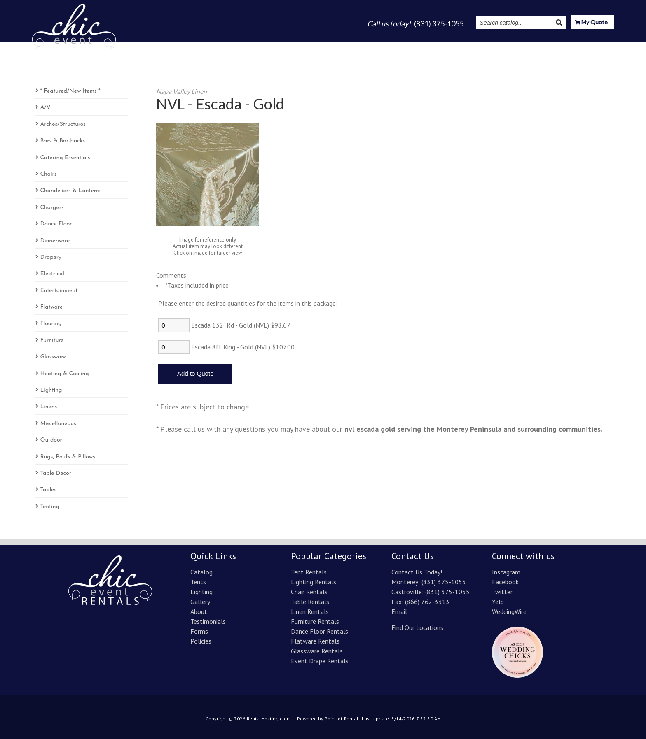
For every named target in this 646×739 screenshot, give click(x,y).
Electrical (52, 274)
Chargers (51, 208)
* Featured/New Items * (70, 91)
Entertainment (58, 291)
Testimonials (471, 46)
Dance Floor (56, 224)
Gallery (402, 46)
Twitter (502, 592)
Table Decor (55, 473)
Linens (48, 407)
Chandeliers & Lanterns (70, 191)
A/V (45, 108)
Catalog (308, 46)
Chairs (48, 174)
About (432, 46)
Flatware (51, 307)
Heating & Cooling (64, 374)
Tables (48, 490)
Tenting (49, 507)
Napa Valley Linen (181, 91)
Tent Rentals (309, 572)
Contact (600, 46)
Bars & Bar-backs (62, 141)
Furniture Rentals (315, 621)
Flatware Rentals (315, 641)
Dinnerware (55, 241)
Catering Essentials (65, 158)
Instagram (515, 46)
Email (399, 611)
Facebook (505, 582)
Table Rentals (310, 601)
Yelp (498, 601)
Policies (200, 641)
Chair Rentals (309, 592)
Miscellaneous (58, 424)
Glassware (53, 357)
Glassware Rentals (317, 651)
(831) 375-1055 (443, 582)
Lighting (369, 46)
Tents (338, 46)
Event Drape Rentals (320, 661)
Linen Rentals (310, 611)
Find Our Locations (417, 627)
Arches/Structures (62, 124)
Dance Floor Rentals (319, 631)
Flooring (50, 324)
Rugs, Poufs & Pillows (67, 457)
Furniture (51, 340)
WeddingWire (509, 611)
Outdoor (51, 440)
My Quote (591, 22)
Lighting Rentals (313, 582)
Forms (199, 631)
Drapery (50, 257)
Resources (560, 46)
